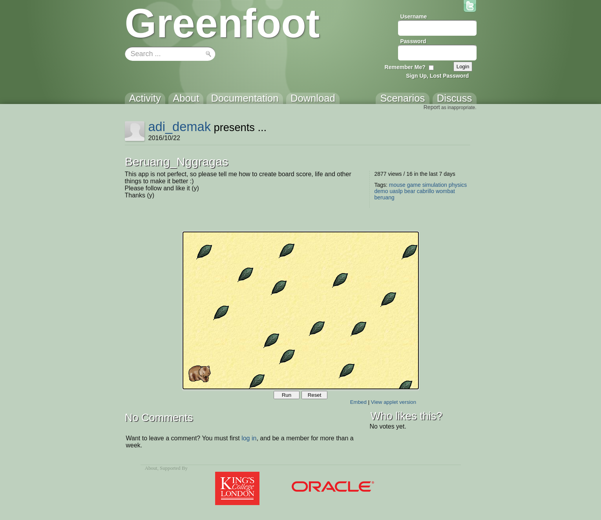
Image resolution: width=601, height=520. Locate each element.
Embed (358, 402)
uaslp (395, 191)
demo (381, 191)
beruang (384, 197)
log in (248, 438)
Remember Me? (405, 67)
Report (432, 107)
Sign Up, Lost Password (437, 76)
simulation (434, 185)
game (414, 185)
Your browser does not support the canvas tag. (300, 310)
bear (409, 191)
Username (413, 16)
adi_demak (179, 126)
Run (286, 395)
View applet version (393, 402)
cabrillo (425, 191)
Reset (315, 395)
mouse (397, 185)
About (151, 468)
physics (458, 185)
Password (413, 41)
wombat (445, 191)
